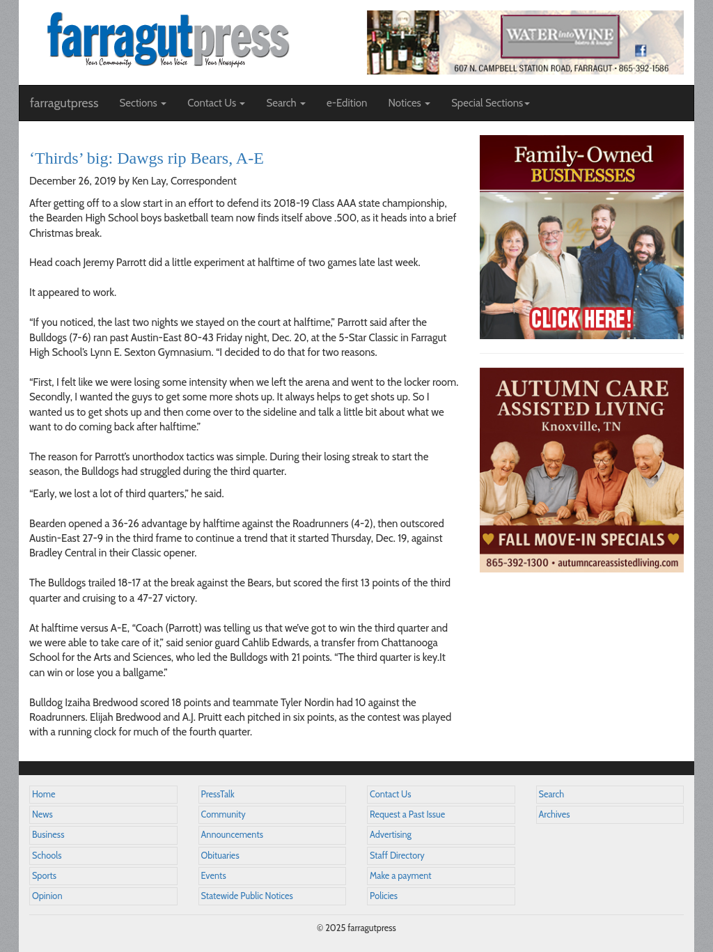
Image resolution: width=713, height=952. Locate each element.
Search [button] (286, 103)
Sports (44, 876)
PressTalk (218, 794)
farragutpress (64, 103)
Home (44, 794)
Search (552, 794)
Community (223, 814)
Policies (384, 896)
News (42, 814)
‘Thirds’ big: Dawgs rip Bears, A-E (146, 158)
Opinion (47, 896)
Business (48, 834)
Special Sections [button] (490, 103)
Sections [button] (142, 103)
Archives (554, 814)
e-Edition (347, 103)
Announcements (232, 834)
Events (213, 876)
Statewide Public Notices (247, 896)
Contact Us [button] (216, 103)
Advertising (391, 834)
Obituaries (220, 855)
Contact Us (390, 794)
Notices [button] (409, 103)
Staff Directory (397, 855)
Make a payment (401, 876)
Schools (46, 855)
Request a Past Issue (407, 814)
